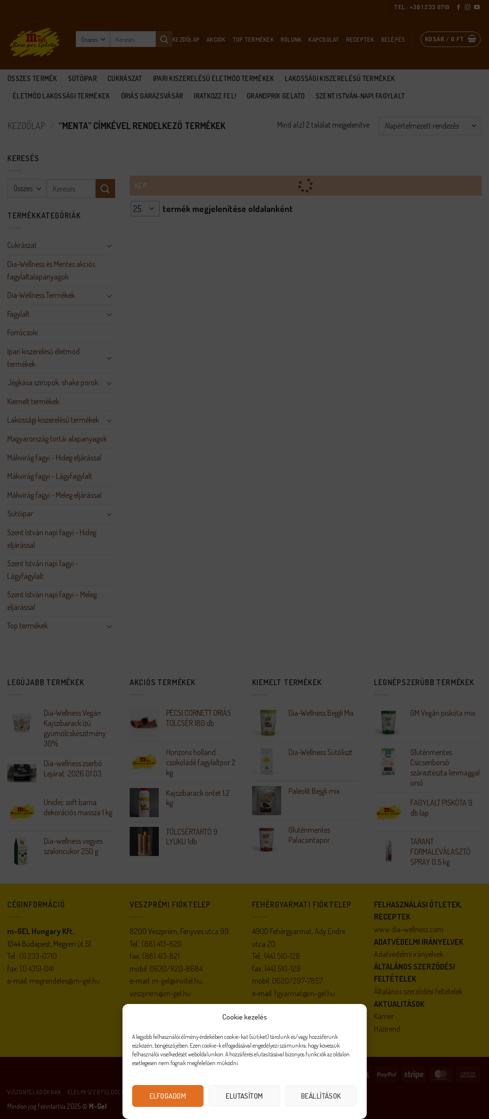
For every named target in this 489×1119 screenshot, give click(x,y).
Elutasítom (244, 1096)
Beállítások (321, 1096)
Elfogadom (168, 1096)
